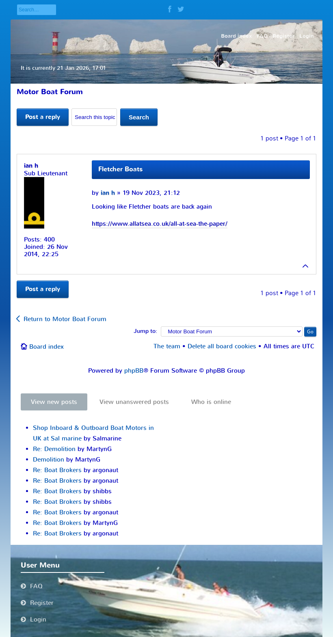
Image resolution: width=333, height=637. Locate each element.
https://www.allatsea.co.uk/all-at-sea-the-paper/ (159, 224)
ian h (108, 193)
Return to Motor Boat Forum (65, 319)
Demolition (48, 460)
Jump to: (145, 331)
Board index (46, 347)
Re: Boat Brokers (57, 470)
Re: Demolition (54, 449)
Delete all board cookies (222, 346)
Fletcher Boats (120, 169)
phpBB (133, 371)
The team (167, 346)
